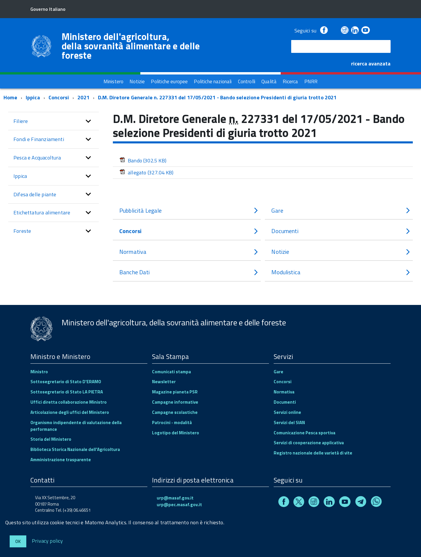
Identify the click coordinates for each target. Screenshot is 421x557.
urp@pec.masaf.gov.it (179, 504)
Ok (18, 541)
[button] (88, 121)
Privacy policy (47, 540)
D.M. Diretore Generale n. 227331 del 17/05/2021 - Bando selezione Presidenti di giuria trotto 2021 (217, 97)
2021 (83, 97)
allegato (147, 172)
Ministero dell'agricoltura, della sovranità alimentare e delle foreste (131, 46)
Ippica (33, 97)
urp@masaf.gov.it (175, 497)
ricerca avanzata (371, 63)
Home (10, 97)
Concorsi (59, 97)
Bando (143, 160)
